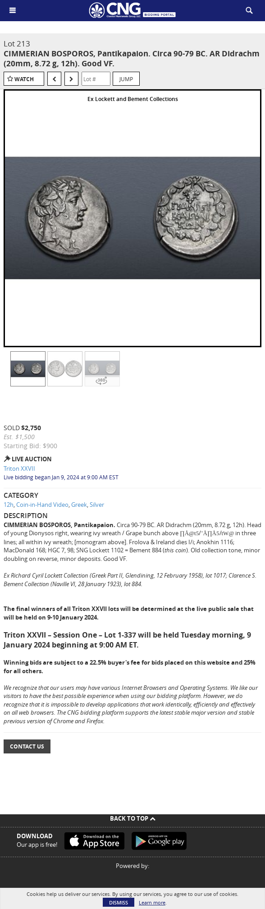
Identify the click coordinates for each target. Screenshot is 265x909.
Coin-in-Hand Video (42, 504)
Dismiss (118, 902)
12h (9, 504)
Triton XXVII (19, 468)
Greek (79, 504)
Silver (97, 504)
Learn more (152, 902)
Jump (126, 79)
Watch (24, 79)
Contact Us (27, 746)
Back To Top (132, 818)
